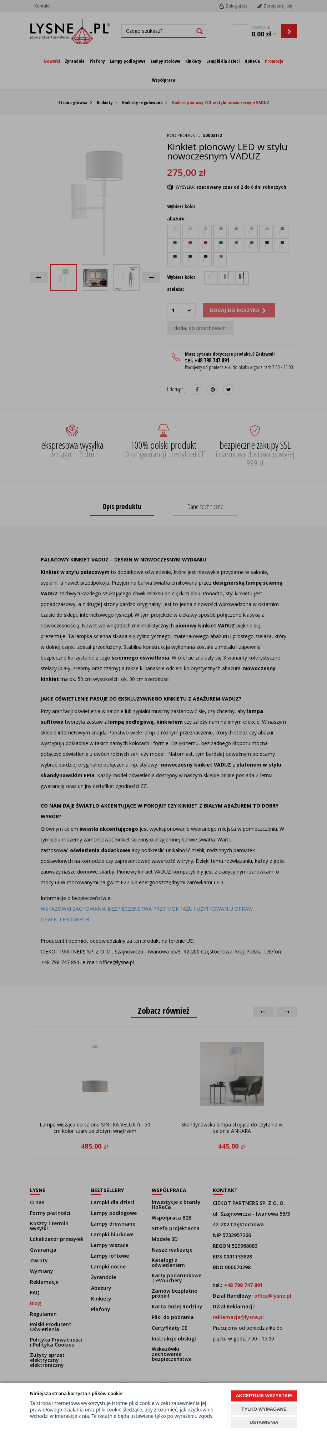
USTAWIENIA (264, 1422)
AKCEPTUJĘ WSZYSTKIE (264, 1395)
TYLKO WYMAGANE (263, 1409)
